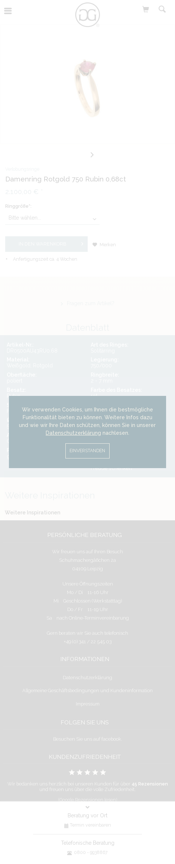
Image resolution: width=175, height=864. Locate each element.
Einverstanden (87, 450)
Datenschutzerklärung (73, 433)
